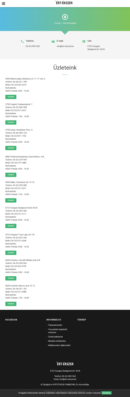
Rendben (106, 393)
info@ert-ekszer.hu (65, 46)
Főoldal (57, 23)
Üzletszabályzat (55, 337)
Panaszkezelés (55, 325)
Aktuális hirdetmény (57, 341)
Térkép (10, 97)
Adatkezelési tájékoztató (59, 345)
